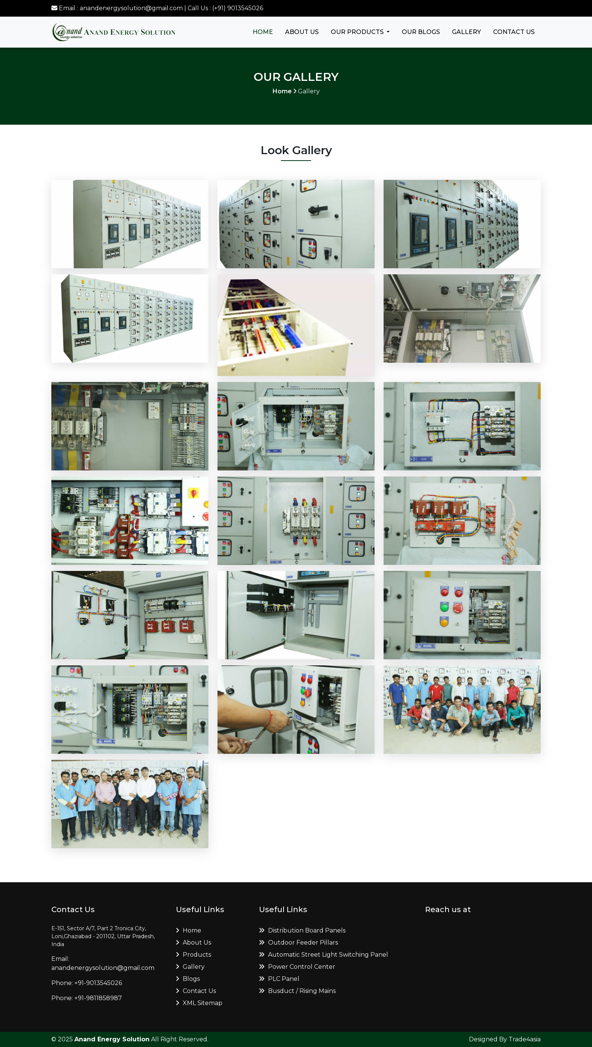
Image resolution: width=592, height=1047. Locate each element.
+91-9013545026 (98, 983)
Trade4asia (525, 1039)
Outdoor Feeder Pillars (298, 942)
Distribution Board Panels (302, 930)
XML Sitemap (199, 1003)
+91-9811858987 (98, 998)
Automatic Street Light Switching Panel (323, 954)
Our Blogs (421, 32)
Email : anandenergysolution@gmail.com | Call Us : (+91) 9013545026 (157, 8)
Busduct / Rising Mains (297, 990)
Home (263, 32)
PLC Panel (279, 978)
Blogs (188, 978)
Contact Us (514, 32)
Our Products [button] (358, 32)
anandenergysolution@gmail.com (102, 967)
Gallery (466, 32)
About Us (302, 32)
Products (193, 954)
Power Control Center (297, 966)
